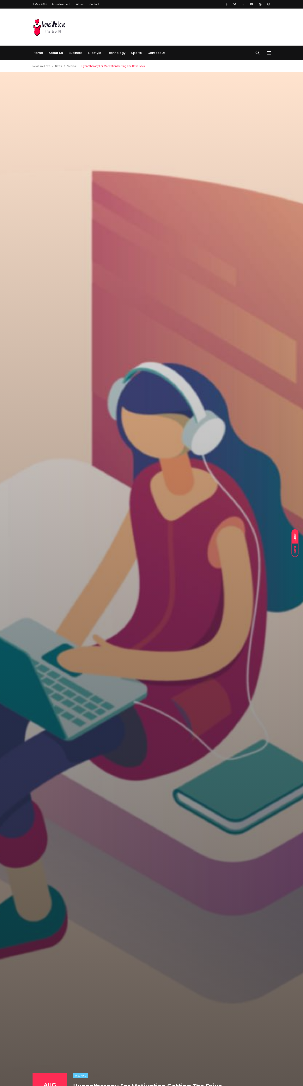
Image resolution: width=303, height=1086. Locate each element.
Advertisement (61, 4)
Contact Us (157, 53)
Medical (80, 1076)
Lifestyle (94, 53)
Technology (116, 53)
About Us (56, 53)
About (80, 4)
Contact (94, 4)
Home (38, 53)
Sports (136, 53)
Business (75, 53)
